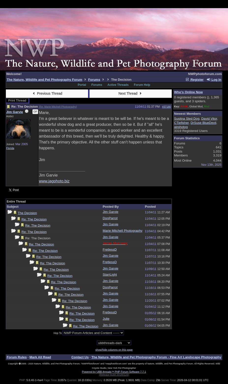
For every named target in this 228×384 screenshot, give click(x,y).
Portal (82, 85)
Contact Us (80, 357)
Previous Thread (47, 93)
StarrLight (110, 274)
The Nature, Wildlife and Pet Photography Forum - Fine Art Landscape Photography (156, 357)
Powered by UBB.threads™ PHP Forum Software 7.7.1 (114, 371)
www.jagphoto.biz (54, 181)
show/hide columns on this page (114, 349)
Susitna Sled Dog (186, 118)
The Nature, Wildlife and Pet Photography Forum (44, 79)
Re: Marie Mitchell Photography (58, 106)
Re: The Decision (34, 219)
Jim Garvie (14, 112)
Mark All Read (40, 357)
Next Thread (131, 93)
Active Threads (118, 85)
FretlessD (110, 249)
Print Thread (17, 100)
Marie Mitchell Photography (122, 230)
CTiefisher (181, 123)
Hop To (58, 333)
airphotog (181, 127)
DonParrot (110, 218)
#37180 (166, 106)
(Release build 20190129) (114, 374)
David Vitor (209, 118)
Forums (94, 79)
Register (194, 79)
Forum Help (142, 85)
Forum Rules (17, 357)
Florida (10, 148)
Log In (213, 79)
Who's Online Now (188, 92)
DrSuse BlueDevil (203, 123)
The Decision (27, 213)
